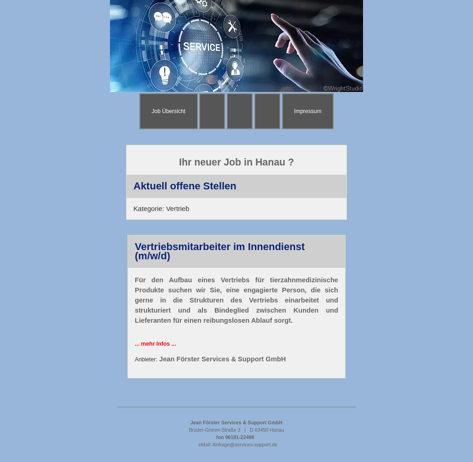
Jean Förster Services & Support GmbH (222, 359)
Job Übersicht (168, 111)
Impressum (307, 111)
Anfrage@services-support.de (245, 444)
